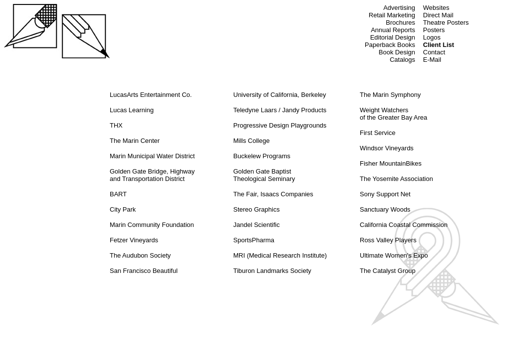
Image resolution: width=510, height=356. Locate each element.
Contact (434, 52)
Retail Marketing (392, 15)
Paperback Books (390, 44)
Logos (431, 37)
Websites (436, 7)
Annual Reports (393, 30)
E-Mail (432, 59)
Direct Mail (438, 15)
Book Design (397, 52)
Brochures (400, 22)
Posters (434, 30)
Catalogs (402, 59)
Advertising (399, 7)
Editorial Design (392, 37)
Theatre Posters (446, 22)
